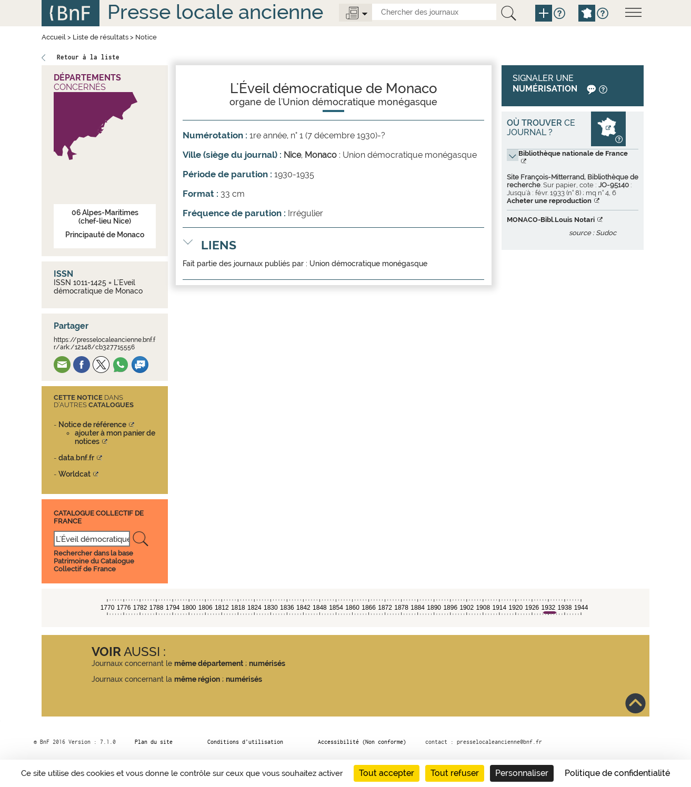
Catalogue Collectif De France (99, 516)
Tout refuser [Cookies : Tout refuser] (454, 773)
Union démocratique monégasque (368, 263)
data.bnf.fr (76, 457)
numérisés (267, 663)
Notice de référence (92, 424)
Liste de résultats (100, 37)
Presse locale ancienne (215, 12)
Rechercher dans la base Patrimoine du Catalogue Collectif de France (94, 561)
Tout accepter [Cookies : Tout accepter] (386, 773)
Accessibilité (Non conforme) (362, 742)
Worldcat (74, 474)
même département (208, 663)
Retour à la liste (88, 57)
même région (197, 679)
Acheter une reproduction (549, 201)
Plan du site (154, 742)
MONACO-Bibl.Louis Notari (551, 220)
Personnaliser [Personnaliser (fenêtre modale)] (521, 773)
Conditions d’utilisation (245, 742)
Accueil (54, 37)
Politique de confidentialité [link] (617, 773)
